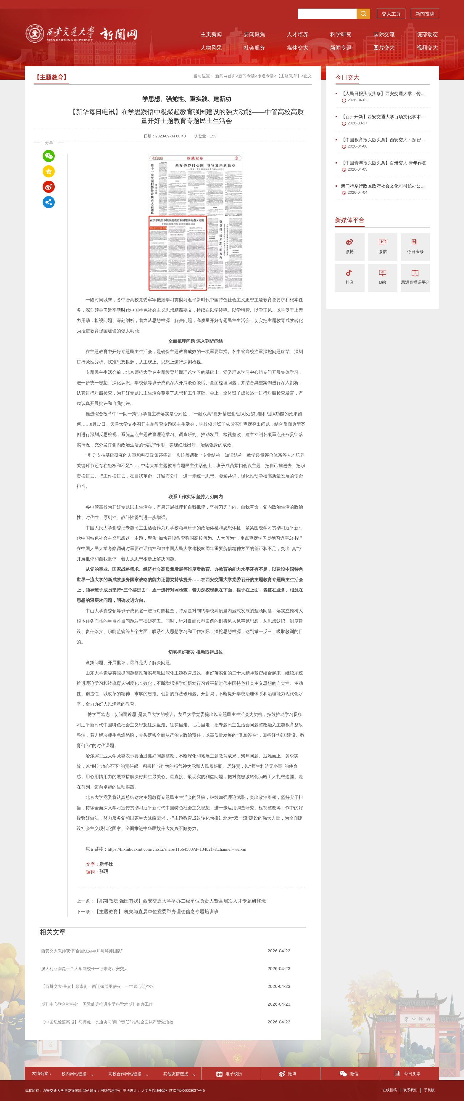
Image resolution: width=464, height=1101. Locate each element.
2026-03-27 (358, 123)
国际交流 (384, 34)
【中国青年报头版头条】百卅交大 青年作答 (381, 162)
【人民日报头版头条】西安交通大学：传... (380, 93)
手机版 (429, 1090)
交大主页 (391, 13)
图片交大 (384, 48)
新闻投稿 (424, 13)
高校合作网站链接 (124, 1073)
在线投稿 (390, 1090)
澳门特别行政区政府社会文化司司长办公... (380, 185)
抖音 (350, 282)
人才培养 (297, 34)
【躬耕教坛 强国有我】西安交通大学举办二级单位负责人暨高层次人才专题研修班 (180, 900)
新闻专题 (341, 48)
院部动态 (427, 34)
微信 (382, 251)
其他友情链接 (175, 1073)
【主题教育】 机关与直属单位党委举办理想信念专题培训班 (156, 911)
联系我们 (410, 1090)
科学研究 (341, 34)
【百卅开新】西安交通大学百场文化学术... (380, 116)
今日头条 (415, 251)
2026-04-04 (358, 192)
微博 (350, 251)
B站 (382, 282)
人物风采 (211, 48)
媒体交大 (297, 48)
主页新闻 (211, 34)
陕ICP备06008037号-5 (187, 1091)
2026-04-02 (358, 100)
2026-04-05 (358, 169)
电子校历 (233, 1073)
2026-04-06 (358, 146)
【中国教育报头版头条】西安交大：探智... (380, 139)
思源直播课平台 (415, 282)
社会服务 (254, 48)
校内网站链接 (74, 1073)
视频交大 (427, 48)
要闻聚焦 (254, 34)
